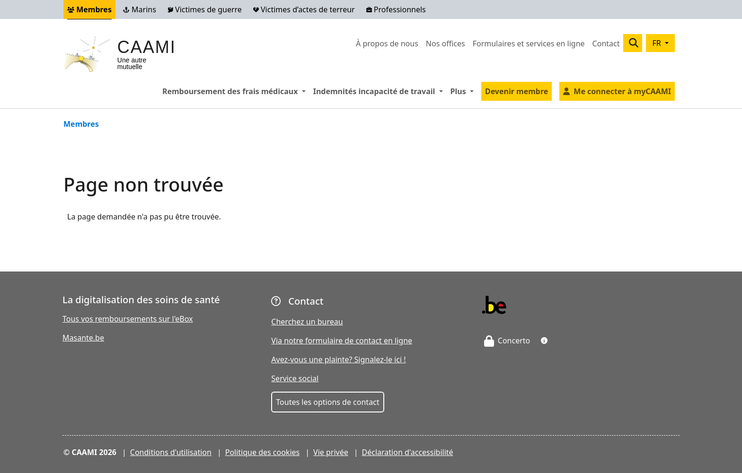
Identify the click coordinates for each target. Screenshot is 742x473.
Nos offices (445, 43)
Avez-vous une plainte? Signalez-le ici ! (338, 359)
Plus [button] (463, 90)
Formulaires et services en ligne (529, 43)
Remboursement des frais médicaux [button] (235, 90)
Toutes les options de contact (327, 402)
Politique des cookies (262, 452)
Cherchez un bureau (307, 321)
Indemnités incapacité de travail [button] (380, 90)
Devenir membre (516, 91)
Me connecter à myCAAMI (622, 91)
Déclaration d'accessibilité (407, 452)
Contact (606, 43)
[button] (544, 340)
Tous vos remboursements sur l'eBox (127, 319)
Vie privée (330, 452)
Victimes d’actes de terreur (304, 9)
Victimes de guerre (205, 9)
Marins (139, 9)
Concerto (507, 340)
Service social (294, 378)
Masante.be (83, 338)
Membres (89, 9)
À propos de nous (387, 43)
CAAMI (146, 47)
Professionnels (396, 9)
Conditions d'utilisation (171, 452)
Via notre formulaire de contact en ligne (341, 340)
